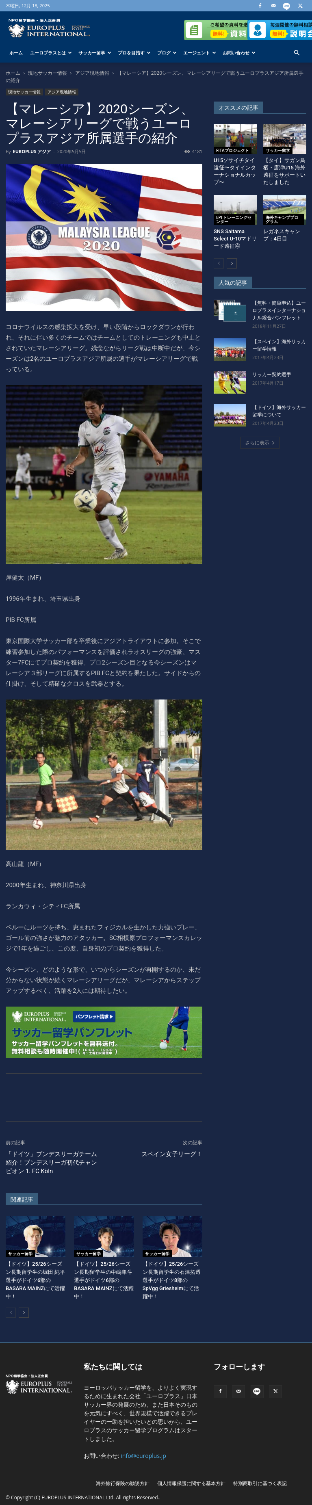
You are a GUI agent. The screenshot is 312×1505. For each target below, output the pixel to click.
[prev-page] (11, 1313)
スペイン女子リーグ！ (171, 1154)
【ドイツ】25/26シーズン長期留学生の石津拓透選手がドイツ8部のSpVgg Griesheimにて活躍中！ (172, 1280)
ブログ (167, 53)
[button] (296, 53)
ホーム (16, 53)
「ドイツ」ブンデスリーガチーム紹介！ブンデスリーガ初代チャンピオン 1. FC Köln (51, 1162)
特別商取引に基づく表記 (260, 1483)
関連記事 (22, 1199)
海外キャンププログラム (282, 219)
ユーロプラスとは (51, 53)
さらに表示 (260, 442)
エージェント (199, 53)
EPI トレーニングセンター (233, 219)
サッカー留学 (94, 53)
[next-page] (24, 1313)
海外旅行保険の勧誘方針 (123, 1483)
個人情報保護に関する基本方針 (191, 1483)
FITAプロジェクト (232, 150)
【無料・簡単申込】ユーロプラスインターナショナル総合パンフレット (279, 310)
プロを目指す (134, 53)
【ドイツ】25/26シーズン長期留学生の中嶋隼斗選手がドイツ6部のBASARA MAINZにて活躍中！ (103, 1280)
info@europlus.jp (143, 1456)
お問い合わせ (239, 53)
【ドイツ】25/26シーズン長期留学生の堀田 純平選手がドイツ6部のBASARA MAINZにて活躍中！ (35, 1280)
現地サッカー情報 (47, 72)
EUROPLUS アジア (32, 151)
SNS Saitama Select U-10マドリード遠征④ (235, 238)
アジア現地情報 (92, 72)
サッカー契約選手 (271, 374)
